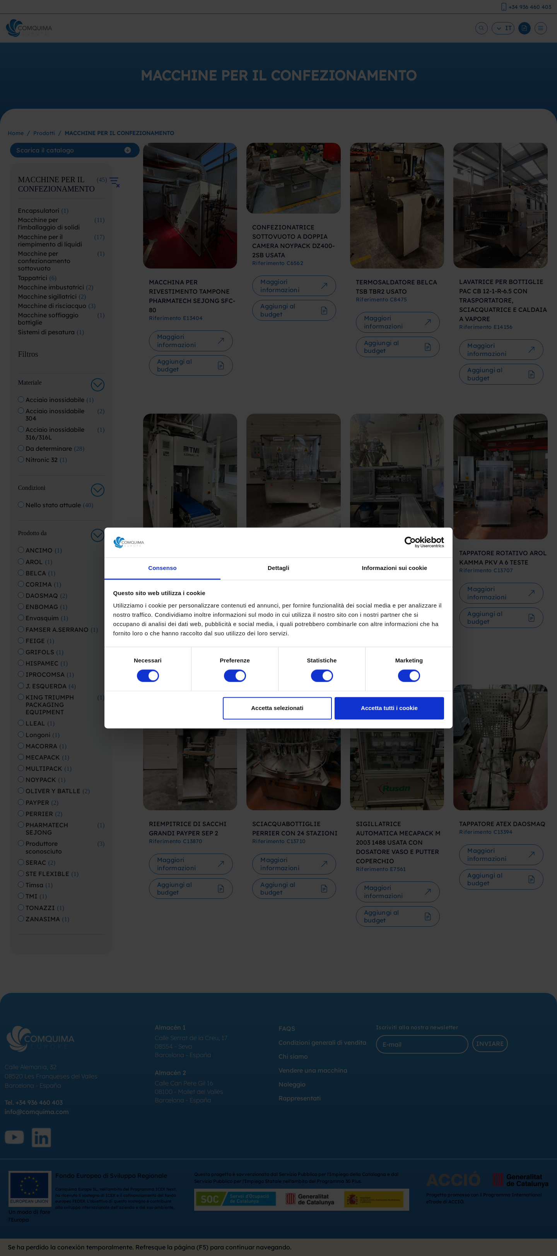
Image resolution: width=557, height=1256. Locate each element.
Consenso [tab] (162, 568)
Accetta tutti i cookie (389, 708)
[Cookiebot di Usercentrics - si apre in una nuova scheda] (410, 542)
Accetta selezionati (277, 708)
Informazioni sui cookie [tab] (394, 568)
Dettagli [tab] (278, 568)
